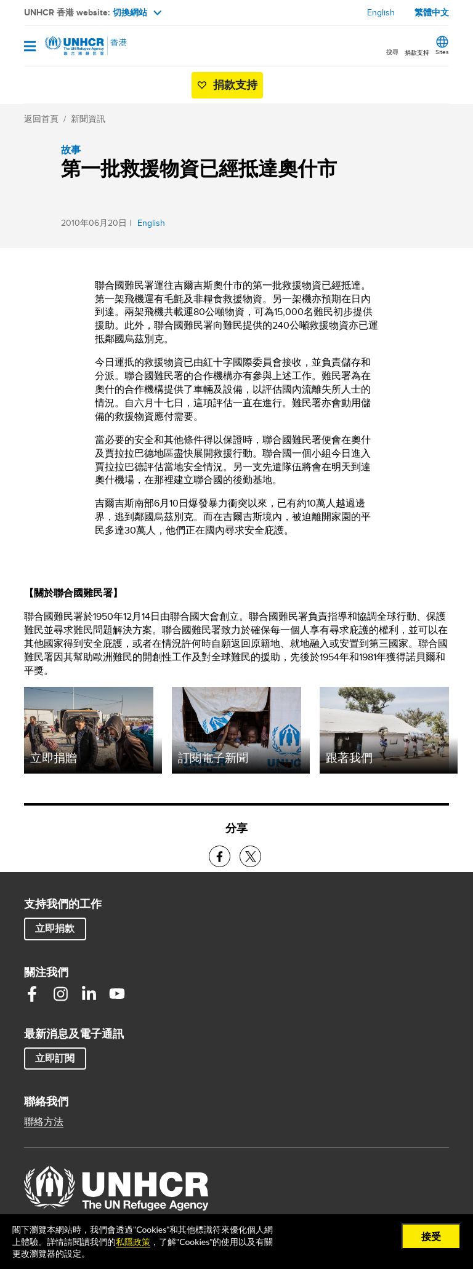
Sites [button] (442, 51)
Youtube (117, 994)
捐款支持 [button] (417, 52)
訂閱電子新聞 (213, 757)
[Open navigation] (30, 47)
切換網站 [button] (137, 12)
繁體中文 (431, 12)
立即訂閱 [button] (55, 1058)
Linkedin (89, 994)
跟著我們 (349, 757)
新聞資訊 (88, 119)
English (381, 12)
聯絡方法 (43, 1122)
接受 (431, 1236)
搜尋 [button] (392, 51)
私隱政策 (133, 1241)
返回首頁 (41, 119)
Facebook (32, 994)
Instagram (60, 994)
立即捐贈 (53, 757)
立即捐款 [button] (55, 928)
